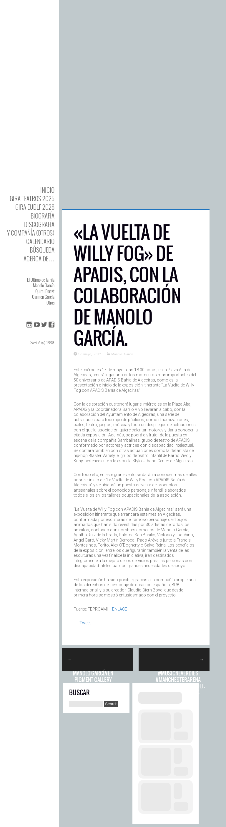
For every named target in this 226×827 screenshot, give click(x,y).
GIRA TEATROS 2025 (32, 198)
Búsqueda (42, 249)
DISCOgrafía (39, 224)
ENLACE (119, 609)
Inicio (47, 189)
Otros (50, 302)
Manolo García (43, 285)
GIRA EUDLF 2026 (34, 206)
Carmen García (43, 296)
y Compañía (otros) (30, 232)
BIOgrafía (42, 215)
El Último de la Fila (40, 279)
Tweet (85, 623)
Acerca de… (39, 258)
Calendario (40, 241)
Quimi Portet (44, 291)
